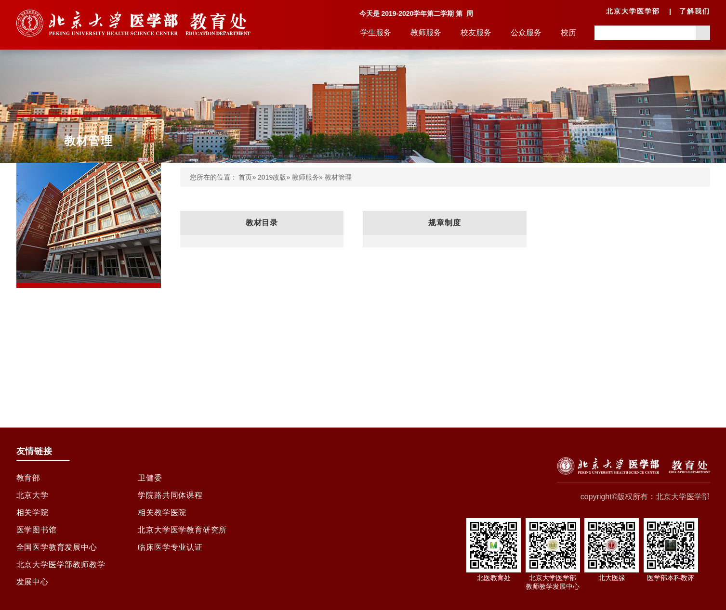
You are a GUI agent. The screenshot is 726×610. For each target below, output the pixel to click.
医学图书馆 (36, 530)
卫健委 (150, 478)
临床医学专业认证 (170, 547)
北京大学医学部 (633, 11)
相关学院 (32, 512)
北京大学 (32, 495)
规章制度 (444, 223)
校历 (568, 32)
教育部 (28, 478)
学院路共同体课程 (170, 495)
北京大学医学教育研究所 (182, 530)
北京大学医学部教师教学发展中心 (61, 573)
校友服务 (476, 32)
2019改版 (272, 177)
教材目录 (262, 223)
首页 (245, 177)
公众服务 (526, 32)
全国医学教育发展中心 (56, 547)
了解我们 (694, 11)
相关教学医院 (162, 512)
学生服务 (375, 32)
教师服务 (425, 32)
